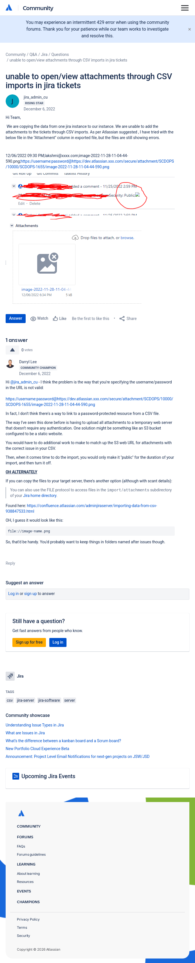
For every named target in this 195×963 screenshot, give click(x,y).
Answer (15, 318)
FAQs (21, 846)
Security (23, 936)
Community (38, 8)
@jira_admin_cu (24, 382)
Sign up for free (29, 642)
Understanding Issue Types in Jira (35, 725)
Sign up (30, 593)
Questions (60, 54)
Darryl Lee (28, 362)
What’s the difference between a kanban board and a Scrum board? (63, 741)
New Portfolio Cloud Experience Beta (37, 748)
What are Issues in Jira (25, 733)
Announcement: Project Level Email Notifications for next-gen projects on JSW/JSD (78, 756)
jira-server (25, 700)
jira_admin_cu (36, 97)
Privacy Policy (28, 919)
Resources (25, 882)
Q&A (33, 54)
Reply (10, 563)
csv (10, 700)
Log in (13, 593)
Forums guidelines (31, 854)
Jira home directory (39, 495)
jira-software (49, 700)
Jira (44, 54)
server (69, 700)
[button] (90, 196)
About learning (28, 873)
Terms (22, 927)
